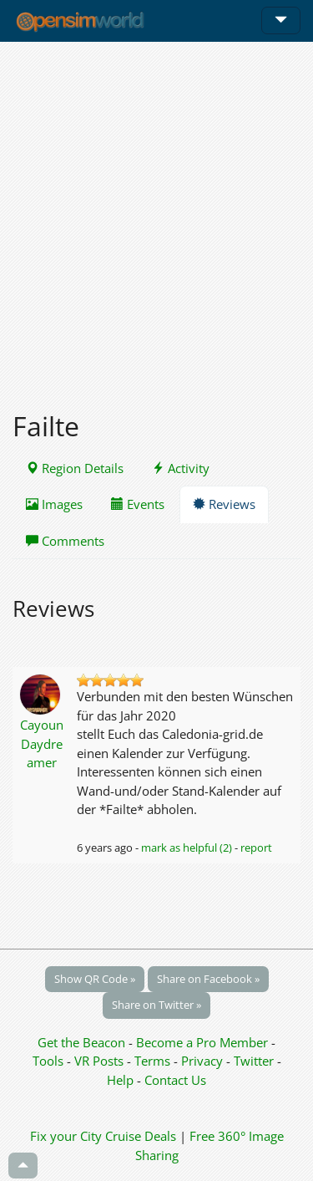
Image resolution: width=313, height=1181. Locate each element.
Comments (65, 540)
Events (137, 504)
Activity (181, 468)
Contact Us (175, 1080)
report (256, 847)
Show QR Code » (94, 978)
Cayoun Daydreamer (41, 743)
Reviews (224, 504)
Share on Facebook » (208, 978)
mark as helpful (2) (186, 847)
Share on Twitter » (156, 1004)
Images (54, 504)
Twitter (254, 1060)
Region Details (75, 468)
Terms (154, 1060)
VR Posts (100, 1060)
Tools (50, 1060)
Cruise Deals (140, 1136)
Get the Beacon (81, 1042)
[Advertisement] (156, 217)
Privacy (202, 1060)
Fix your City (66, 1136)
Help (120, 1080)
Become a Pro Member (203, 1042)
